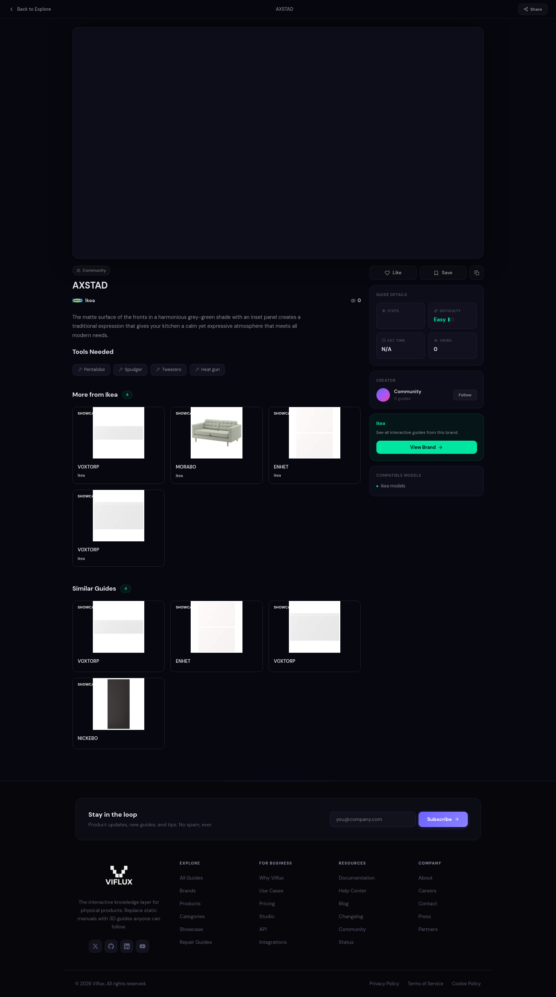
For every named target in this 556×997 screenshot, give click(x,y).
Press (425, 916)
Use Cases (271, 890)
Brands (188, 890)
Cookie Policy (466, 984)
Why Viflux (271, 878)
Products (190, 903)
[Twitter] (95, 946)
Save (443, 273)
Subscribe (443, 819)
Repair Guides (196, 942)
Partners (428, 929)
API (263, 929)
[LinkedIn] (126, 946)
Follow (465, 395)
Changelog (351, 916)
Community (352, 929)
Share (533, 9)
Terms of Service (426, 984)
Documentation (357, 878)
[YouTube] (142, 946)
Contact (428, 903)
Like (393, 273)
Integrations (273, 942)
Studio (266, 916)
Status (346, 942)
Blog (344, 903)
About (426, 878)
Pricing (267, 903)
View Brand (426, 447)
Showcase (191, 929)
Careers (428, 890)
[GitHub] (111, 946)
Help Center (353, 890)
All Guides (191, 878)
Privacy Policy (384, 984)
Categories (192, 916)
